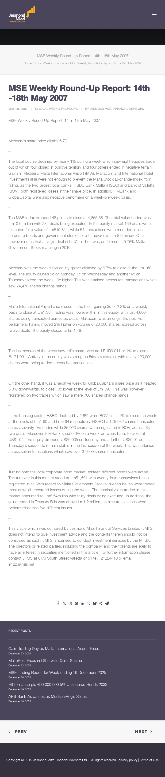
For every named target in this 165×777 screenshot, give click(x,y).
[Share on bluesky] (95, 603)
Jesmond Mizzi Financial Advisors (117, 109)
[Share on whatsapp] (89, 603)
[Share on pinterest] (76, 603)
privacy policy (128, 760)
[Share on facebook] (58, 603)
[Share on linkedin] (82, 603)
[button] (154, 14)
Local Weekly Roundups (51, 63)
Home (28, 63)
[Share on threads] (70, 603)
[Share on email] (107, 603)
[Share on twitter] (64, 603)
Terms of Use (149, 760)
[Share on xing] (101, 603)
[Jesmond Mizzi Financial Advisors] (21, 14)
